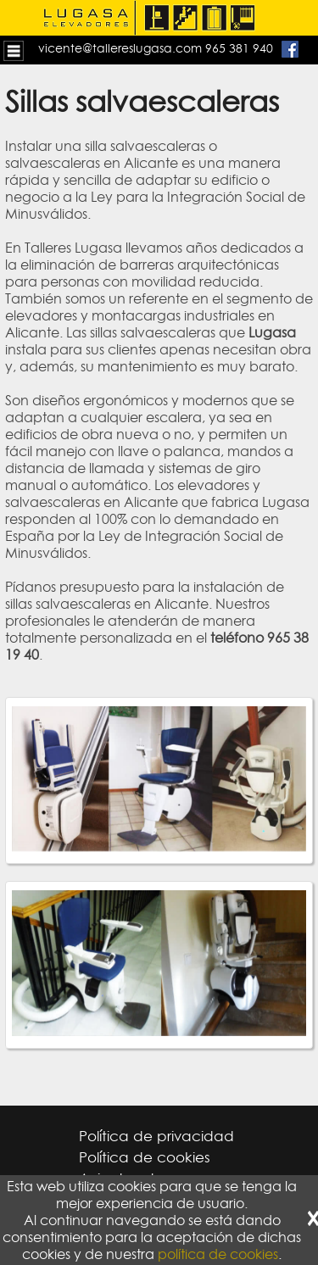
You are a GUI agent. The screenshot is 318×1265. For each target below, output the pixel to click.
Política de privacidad (156, 1136)
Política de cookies (144, 1157)
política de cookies (218, 1253)
